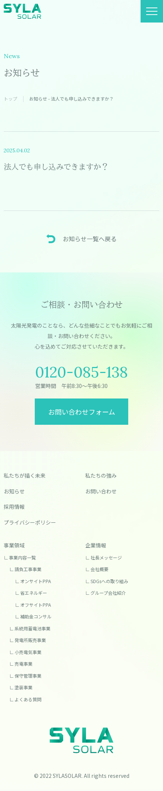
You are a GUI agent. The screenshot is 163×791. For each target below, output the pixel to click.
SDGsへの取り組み (109, 581)
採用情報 (14, 506)
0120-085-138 (81, 372)
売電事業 (24, 663)
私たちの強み (101, 475)
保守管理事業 (28, 675)
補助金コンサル (36, 616)
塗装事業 (24, 687)
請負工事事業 (28, 569)
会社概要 (99, 569)
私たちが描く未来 (25, 475)
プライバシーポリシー (30, 522)
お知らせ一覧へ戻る (90, 238)
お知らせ (14, 491)
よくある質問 (28, 699)
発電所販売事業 (30, 640)
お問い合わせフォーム (81, 412)
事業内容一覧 (22, 557)
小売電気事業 (28, 652)
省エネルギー (33, 592)
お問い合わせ (101, 491)
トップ (10, 98)
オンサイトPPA (35, 581)
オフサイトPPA (35, 605)
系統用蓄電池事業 (32, 628)
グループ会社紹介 (108, 592)
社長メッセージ (106, 557)
